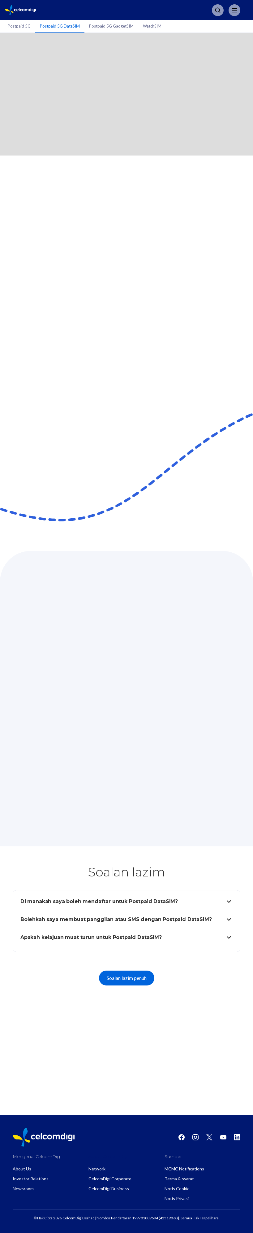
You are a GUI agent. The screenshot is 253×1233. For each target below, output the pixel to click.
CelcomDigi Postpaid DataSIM (127, 1083)
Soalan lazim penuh (127, 978)
